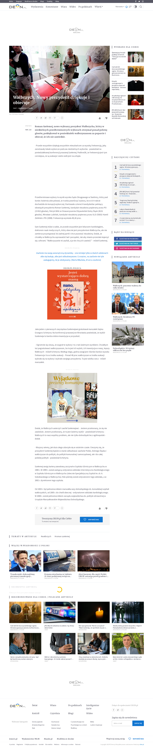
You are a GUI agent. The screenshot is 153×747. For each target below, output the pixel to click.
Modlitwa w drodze (31, 1)
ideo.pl (142, 744)
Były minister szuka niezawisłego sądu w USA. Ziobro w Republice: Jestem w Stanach (127, 659)
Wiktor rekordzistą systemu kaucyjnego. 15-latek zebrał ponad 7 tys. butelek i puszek (58, 659)
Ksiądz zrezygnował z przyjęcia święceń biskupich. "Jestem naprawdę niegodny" (119, 86)
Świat (15, 108)
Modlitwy (74, 728)
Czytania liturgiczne (77, 722)
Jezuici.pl (13, 739)
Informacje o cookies (67, 744)
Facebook (135, 1)
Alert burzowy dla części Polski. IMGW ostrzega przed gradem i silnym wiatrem (93, 576)
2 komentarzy (125, 222)
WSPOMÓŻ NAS (136, 739)
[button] (135, 6)
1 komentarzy (125, 178)
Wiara (64, 6)
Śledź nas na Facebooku (127, 239)
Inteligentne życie (92, 707)
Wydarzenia (37, 6)
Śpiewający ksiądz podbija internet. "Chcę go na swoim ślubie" (119, 56)
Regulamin (20, 744)
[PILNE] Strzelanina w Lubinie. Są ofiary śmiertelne (59, 627)
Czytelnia (55, 713)
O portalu (12, 744)
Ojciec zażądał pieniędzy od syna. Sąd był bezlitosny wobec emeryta (24, 658)
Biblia (11, 1)
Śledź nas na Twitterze (127, 243)
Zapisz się (138, 723)
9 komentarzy (125, 196)
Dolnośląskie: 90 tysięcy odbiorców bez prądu (123, 349)
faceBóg (49, 1)
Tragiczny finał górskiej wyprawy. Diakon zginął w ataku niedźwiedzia (129, 202)
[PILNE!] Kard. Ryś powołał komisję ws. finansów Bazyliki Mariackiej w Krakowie (119, 114)
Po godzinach (85, 6)
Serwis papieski (37, 722)
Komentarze (52, 6)
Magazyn (19, 1)
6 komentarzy (125, 187)
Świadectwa (55, 725)
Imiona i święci (56, 728)
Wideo (72, 6)
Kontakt (41, 744)
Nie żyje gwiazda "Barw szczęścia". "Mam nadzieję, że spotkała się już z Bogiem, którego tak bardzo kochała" (93, 628)
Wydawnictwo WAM (31, 739)
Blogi (42, 1)
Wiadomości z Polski (25, 108)
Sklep (57, 1)
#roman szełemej (62, 536)
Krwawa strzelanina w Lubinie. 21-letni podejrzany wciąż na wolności (58, 576)
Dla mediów (48, 744)
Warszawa (119, 6)
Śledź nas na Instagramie (127, 248)
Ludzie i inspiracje (96, 725)
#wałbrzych (46, 536)
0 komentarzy (125, 169)
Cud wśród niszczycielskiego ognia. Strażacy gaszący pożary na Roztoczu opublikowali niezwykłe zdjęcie (119, 73)
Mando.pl (48, 739)
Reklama (56, 744)
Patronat (77, 744)
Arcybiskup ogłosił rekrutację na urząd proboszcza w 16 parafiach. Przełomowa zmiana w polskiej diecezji (119, 102)
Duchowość (55, 722)
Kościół (35, 713)
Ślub (33, 728)
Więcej (98, 6)
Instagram (143, 1)
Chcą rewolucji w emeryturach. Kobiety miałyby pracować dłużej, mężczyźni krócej (93, 659)
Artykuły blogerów (38, 725)
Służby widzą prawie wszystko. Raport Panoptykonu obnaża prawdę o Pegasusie (127, 628)
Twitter (139, 1)
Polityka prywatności (31, 744)
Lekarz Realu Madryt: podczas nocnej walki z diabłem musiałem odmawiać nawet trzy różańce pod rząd (130, 212)
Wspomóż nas (91, 519)
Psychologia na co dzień (79, 725)
